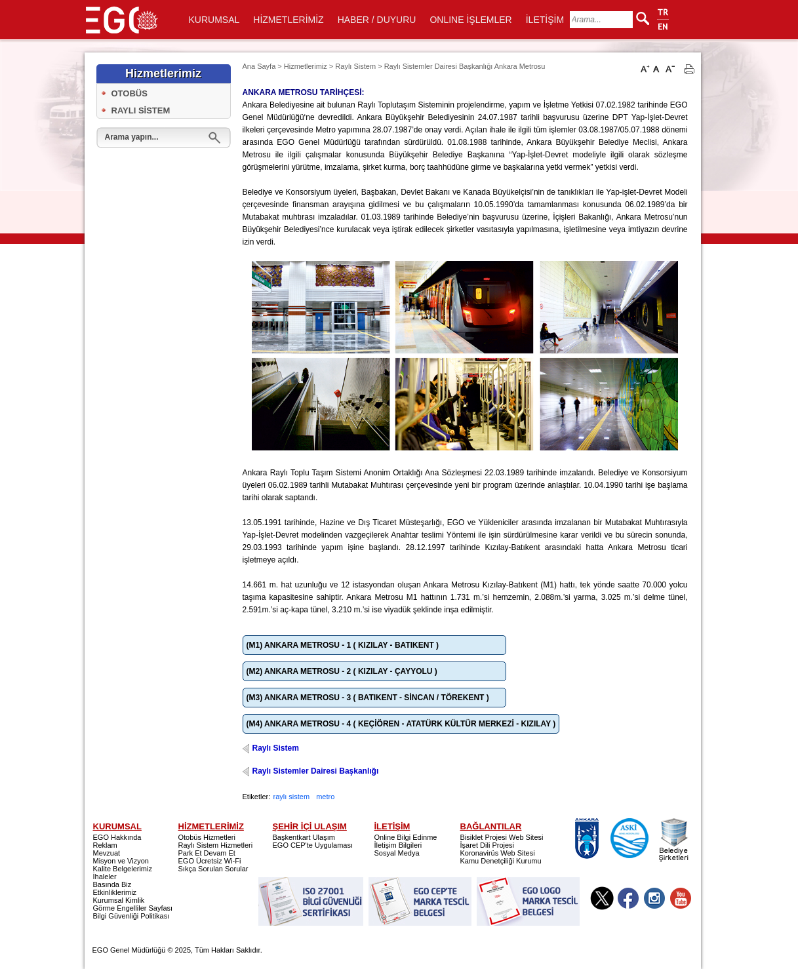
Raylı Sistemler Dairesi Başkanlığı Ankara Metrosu (465, 66)
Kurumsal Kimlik (119, 900)
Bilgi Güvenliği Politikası (131, 916)
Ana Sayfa (259, 66)
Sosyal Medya (397, 853)
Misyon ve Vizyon (121, 861)
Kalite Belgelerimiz (122, 869)
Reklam (105, 845)
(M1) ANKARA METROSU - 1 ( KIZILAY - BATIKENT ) (343, 645)
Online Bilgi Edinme (405, 837)
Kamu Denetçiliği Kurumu (501, 861)
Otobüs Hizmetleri (206, 837)
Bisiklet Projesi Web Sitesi (502, 837)
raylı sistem (291, 797)
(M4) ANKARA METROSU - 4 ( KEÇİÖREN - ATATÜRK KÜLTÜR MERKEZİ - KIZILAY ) (401, 723)
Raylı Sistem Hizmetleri (215, 845)
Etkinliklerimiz (115, 892)
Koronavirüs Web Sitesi (497, 853)
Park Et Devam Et (206, 853)
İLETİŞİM (545, 19)
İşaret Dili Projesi (487, 845)
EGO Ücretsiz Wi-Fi (209, 861)
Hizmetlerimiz (305, 66)
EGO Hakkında (117, 837)
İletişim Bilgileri (398, 845)
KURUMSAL (214, 19)
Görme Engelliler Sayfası (133, 908)
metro (325, 797)
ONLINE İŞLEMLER (470, 19)
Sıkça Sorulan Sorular (213, 869)
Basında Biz (112, 884)
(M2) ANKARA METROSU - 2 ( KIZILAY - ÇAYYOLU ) (342, 671)
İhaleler (105, 876)
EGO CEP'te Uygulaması (313, 845)
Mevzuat (107, 853)
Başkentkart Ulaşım (304, 837)
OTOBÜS (129, 93)
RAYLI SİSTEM (140, 110)
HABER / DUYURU (377, 19)
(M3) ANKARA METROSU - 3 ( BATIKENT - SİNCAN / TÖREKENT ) (368, 697)
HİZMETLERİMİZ (288, 19)
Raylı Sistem (355, 66)
